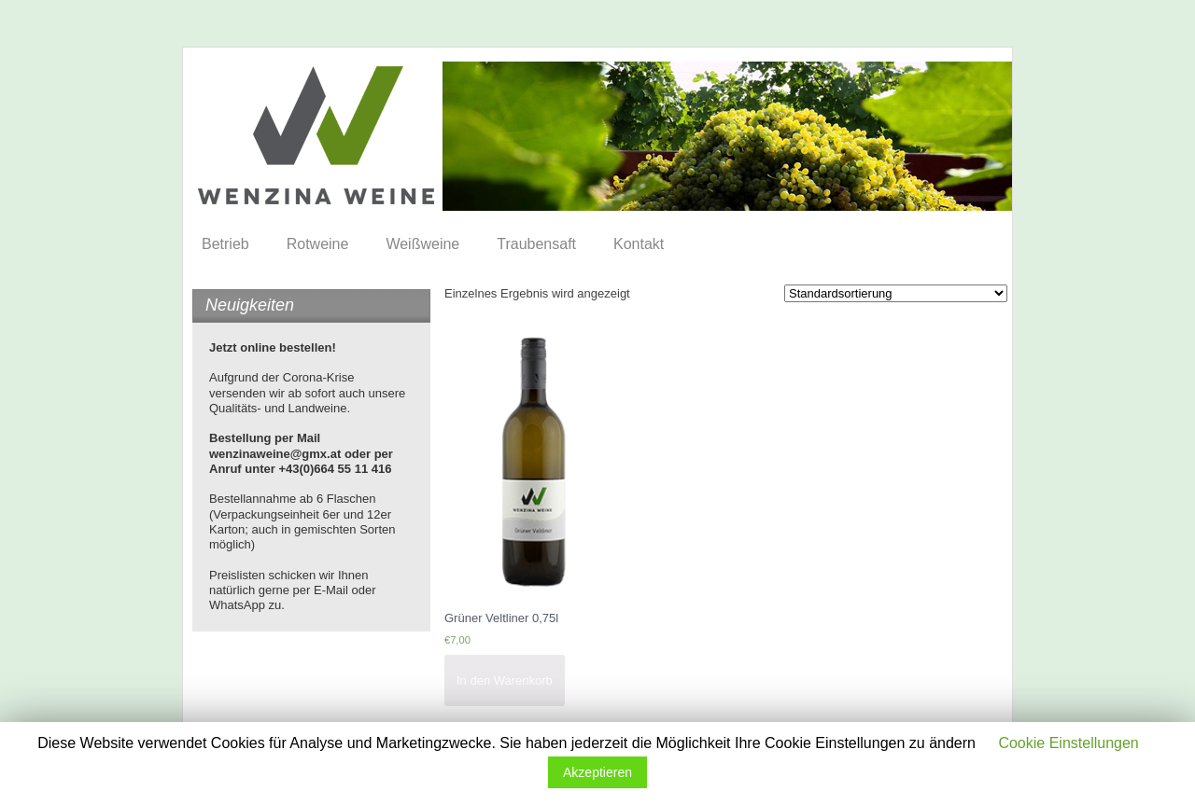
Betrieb (225, 244)
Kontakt (638, 244)
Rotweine (318, 244)
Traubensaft (536, 244)
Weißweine (422, 244)
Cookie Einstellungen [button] (1068, 743)
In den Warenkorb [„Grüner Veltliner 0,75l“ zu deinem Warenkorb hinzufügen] (505, 680)
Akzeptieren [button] (597, 772)
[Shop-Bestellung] (895, 293)
